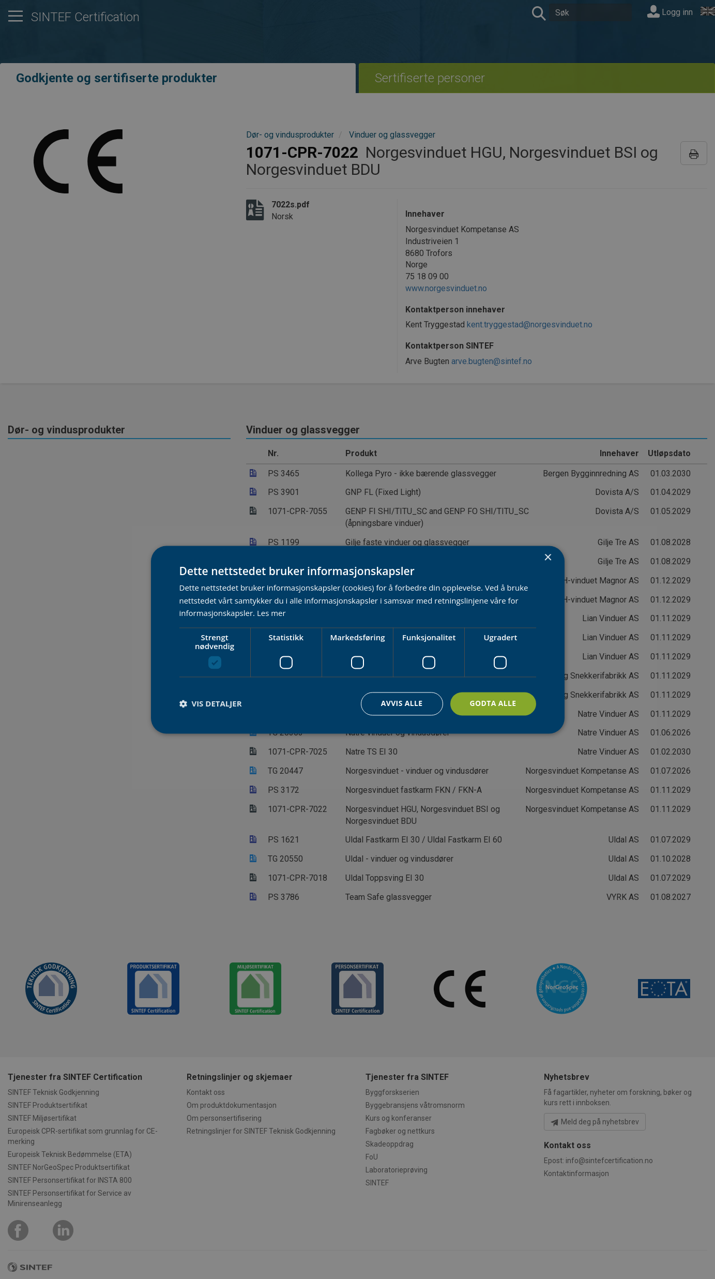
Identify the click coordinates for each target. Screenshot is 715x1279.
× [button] (548, 558)
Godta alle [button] (492, 703)
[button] (210, 704)
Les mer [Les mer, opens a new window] (271, 613)
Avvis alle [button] (401, 703)
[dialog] (358, 639)
